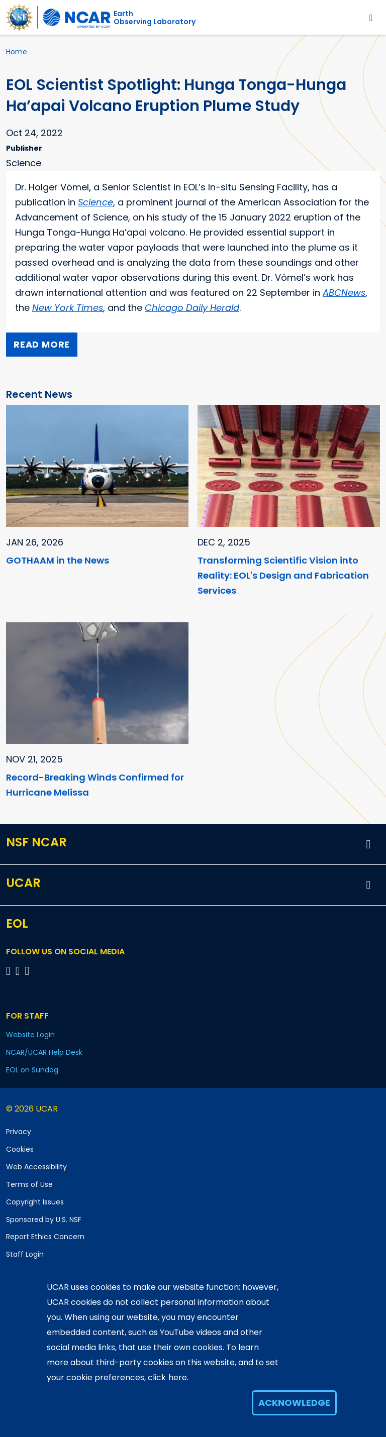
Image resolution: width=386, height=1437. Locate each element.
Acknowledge (294, 1402)
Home (16, 52)
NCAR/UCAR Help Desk (44, 1052)
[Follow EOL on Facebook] (10, 970)
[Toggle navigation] (371, 17)
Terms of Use (29, 1184)
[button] (368, 844)
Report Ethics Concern (45, 1237)
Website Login (30, 1035)
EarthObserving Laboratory (155, 18)
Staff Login (25, 1254)
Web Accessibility (36, 1167)
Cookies (20, 1149)
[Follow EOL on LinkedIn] (27, 970)
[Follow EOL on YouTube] (19, 970)
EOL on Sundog (32, 1070)
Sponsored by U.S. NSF (43, 1219)
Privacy (18, 1132)
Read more (42, 344)
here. (178, 1377)
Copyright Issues (35, 1202)
